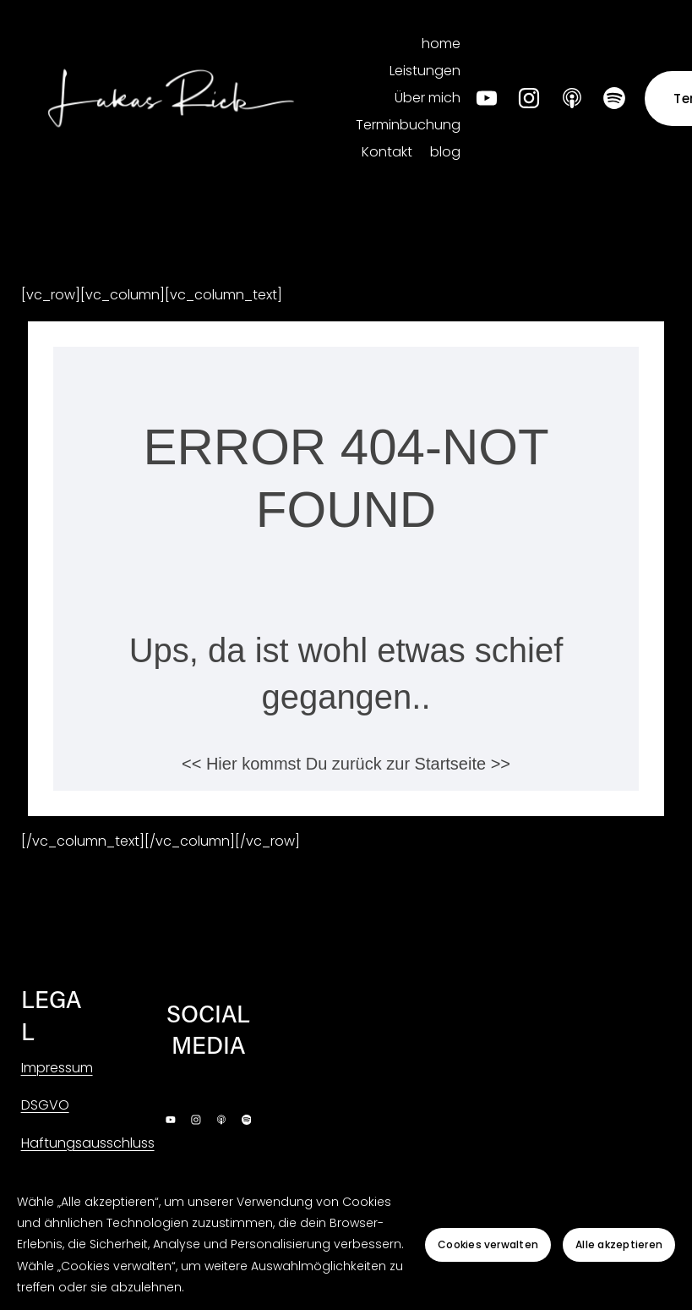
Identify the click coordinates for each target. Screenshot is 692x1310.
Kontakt (387, 152)
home (441, 43)
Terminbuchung (408, 124)
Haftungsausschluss (88, 1143)
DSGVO (45, 1105)
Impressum (57, 1067)
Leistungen (425, 70)
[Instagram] (529, 98)
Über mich (427, 97)
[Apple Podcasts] (572, 98)
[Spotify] (614, 98)
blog (445, 152)
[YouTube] (486, 98)
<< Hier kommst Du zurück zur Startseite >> (346, 763)
